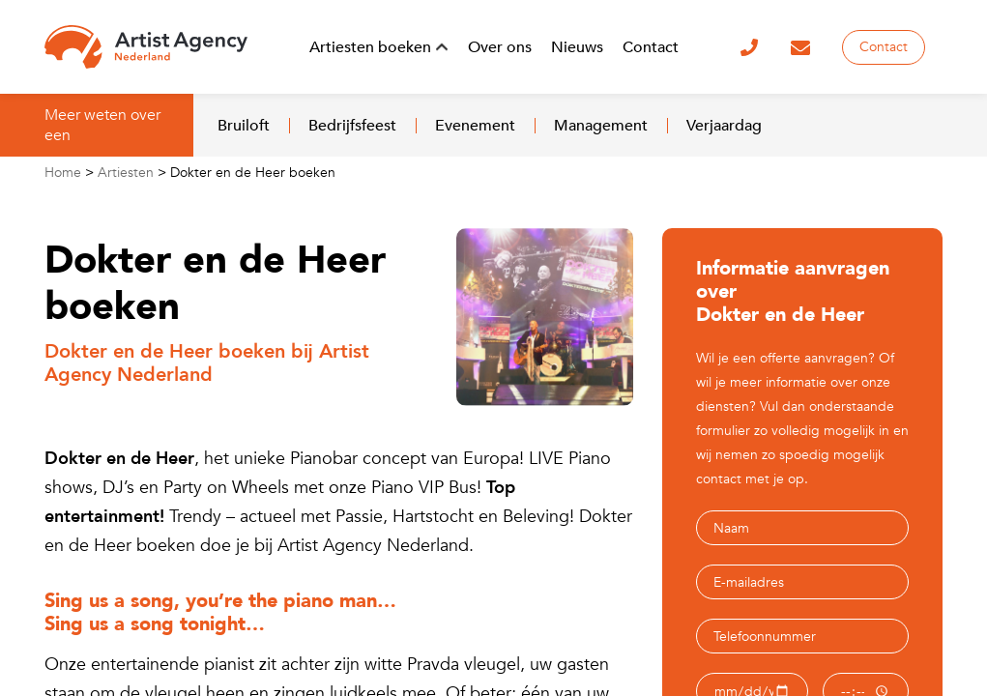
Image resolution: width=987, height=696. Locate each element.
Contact (883, 47)
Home (62, 172)
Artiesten (126, 172)
